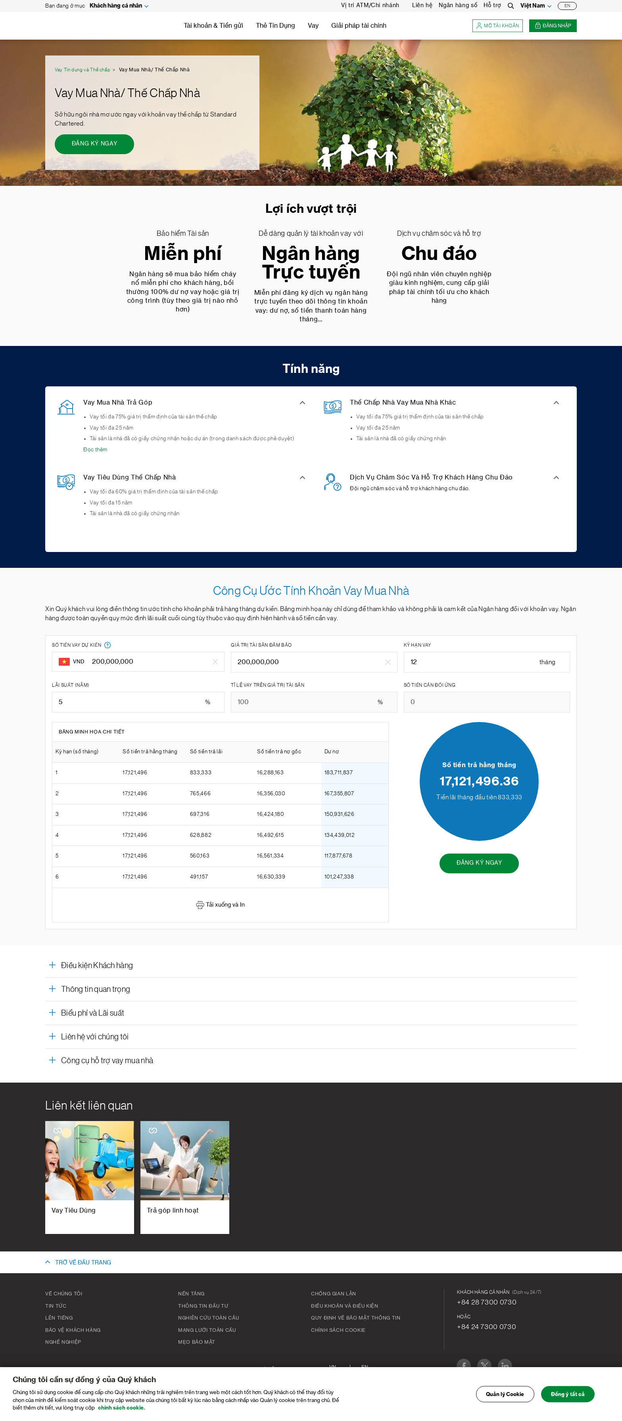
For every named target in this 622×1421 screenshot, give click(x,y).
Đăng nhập (553, 26)
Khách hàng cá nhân (116, 6)
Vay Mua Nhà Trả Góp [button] (117, 402)
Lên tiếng (59, 1318)
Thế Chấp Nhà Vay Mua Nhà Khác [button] (403, 402)
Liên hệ (422, 5)
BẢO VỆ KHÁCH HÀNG (73, 1330)
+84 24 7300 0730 (486, 1326)
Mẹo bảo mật (196, 1342)
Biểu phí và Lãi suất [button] (92, 1013)
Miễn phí (182, 254)
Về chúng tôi (64, 1293)
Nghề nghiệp (63, 1342)
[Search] (511, 6)
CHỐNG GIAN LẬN (333, 1293)
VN (332, 1367)
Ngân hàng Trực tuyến (311, 263)
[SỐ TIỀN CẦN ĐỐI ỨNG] (487, 702)
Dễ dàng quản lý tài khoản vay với (311, 233)
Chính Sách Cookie (338, 1330)
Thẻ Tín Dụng (275, 26)
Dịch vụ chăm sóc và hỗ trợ (439, 233)
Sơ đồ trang (276, 1369)
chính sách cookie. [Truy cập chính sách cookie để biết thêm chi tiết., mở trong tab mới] (121, 1412)
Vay (313, 26)
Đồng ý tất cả (568, 1398)
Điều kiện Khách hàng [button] (97, 966)
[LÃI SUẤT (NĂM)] (138, 702)
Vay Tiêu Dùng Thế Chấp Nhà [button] (129, 477)
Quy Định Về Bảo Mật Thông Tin (356, 1318)
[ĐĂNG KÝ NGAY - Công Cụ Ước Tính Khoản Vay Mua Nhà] (479, 863)
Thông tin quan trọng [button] (95, 989)
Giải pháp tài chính (358, 26)
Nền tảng (191, 1293)
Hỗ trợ (492, 5)
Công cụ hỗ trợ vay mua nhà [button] (107, 1061)
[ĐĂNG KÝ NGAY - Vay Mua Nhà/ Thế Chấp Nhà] (94, 144)
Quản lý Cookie (505, 1398)
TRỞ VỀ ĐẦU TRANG (83, 1263)
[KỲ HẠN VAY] (487, 662)
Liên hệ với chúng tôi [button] (95, 1037)
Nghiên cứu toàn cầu (208, 1318)
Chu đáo (439, 254)
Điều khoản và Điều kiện (344, 1306)
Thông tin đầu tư (203, 1306)
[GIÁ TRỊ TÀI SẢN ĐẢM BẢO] (308, 662)
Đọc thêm (95, 450)
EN (567, 6)
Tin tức (55, 1306)
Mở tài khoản (497, 26)
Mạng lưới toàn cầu (207, 1330)
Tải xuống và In (220, 905)
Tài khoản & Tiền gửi (213, 26)
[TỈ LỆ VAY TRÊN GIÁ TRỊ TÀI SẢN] (314, 702)
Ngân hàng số (458, 5)
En (364, 1367)
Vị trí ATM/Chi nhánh (370, 5)
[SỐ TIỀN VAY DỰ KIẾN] (149, 661)
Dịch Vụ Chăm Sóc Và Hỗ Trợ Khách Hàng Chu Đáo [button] (431, 477)
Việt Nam (532, 6)
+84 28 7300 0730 (486, 1302)
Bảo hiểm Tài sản (183, 233)
